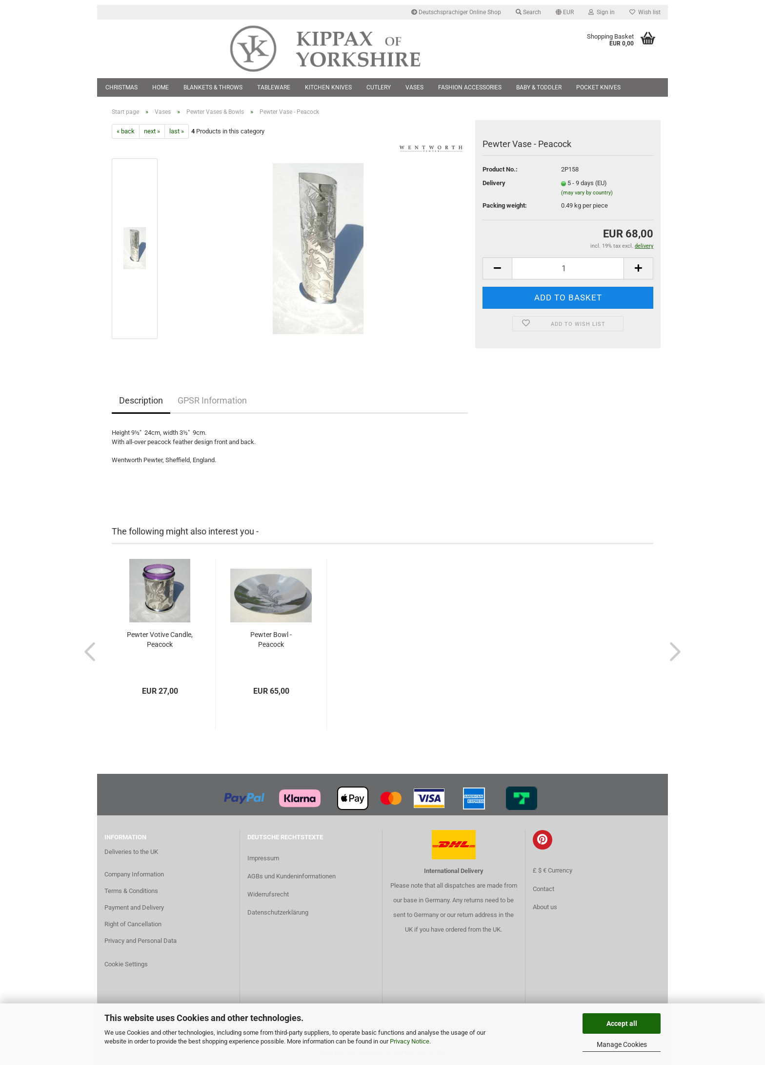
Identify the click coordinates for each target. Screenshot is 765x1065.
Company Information (134, 874)
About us (545, 907)
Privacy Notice (409, 1041)
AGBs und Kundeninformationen (291, 876)
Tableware (273, 87)
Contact (543, 889)
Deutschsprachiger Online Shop (456, 12)
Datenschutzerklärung (277, 912)
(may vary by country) (587, 193)
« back (126, 131)
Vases (414, 87)
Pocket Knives (598, 87)
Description (141, 400)
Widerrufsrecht (268, 894)
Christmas (121, 87)
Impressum (263, 858)
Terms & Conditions (131, 891)
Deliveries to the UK (131, 851)
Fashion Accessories (470, 87)
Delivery (494, 183)
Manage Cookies (622, 1044)
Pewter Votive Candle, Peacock (160, 639)
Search (528, 12)
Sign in (601, 12)
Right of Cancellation (132, 924)
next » (152, 131)
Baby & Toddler (539, 87)
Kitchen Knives (328, 87)
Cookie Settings (126, 964)
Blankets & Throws (212, 87)
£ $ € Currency (552, 870)
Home (160, 87)
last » (176, 131)
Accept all (621, 1023)
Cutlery (378, 87)
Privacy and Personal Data (140, 940)
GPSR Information (212, 400)
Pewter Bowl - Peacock (271, 639)
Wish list (645, 12)
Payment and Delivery (134, 907)
